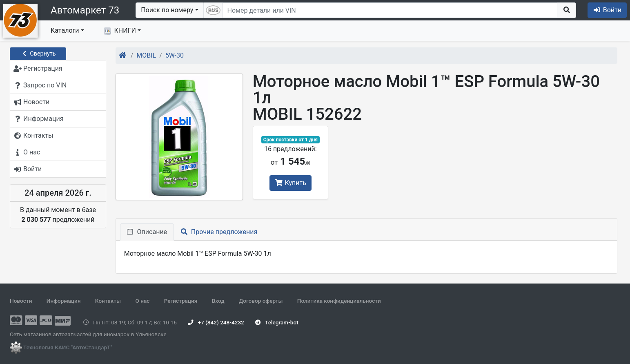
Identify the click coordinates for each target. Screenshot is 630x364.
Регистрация (181, 300)
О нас (142, 300)
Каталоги (65, 30)
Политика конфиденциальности (339, 300)
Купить (290, 183)
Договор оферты (261, 300)
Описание (147, 232)
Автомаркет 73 (85, 10)
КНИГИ (120, 31)
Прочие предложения (219, 232)
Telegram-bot (276, 322)
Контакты (108, 300)
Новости (21, 300)
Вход (218, 300)
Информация (64, 300)
